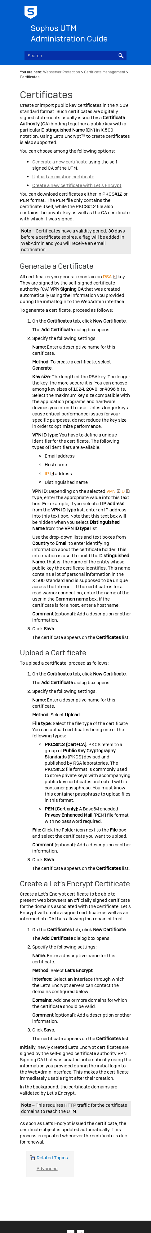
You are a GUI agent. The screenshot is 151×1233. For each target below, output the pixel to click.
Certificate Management (104, 72)
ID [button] (125, 491)
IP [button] (49, 474)
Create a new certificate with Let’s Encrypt (77, 185)
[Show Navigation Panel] (123, 10)
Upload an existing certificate (63, 177)
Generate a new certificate (59, 162)
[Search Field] (75, 55)
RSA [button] (110, 277)
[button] (121, 55)
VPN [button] (113, 491)
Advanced (47, 1169)
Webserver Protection (61, 72)
